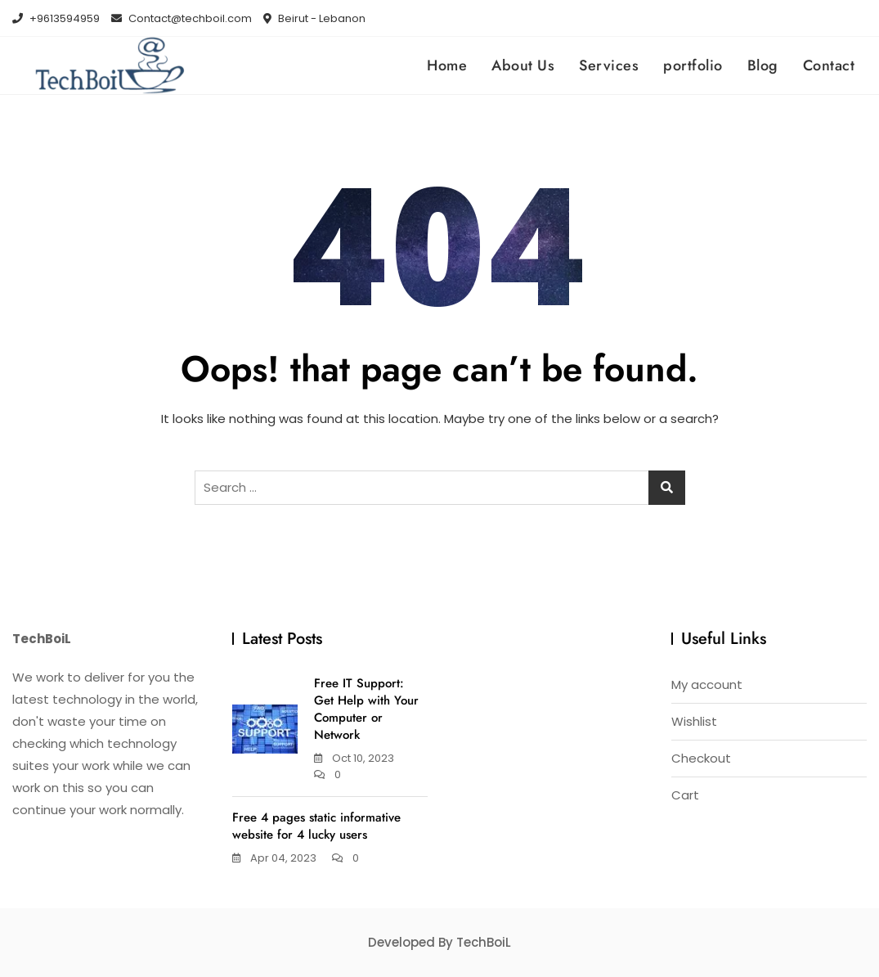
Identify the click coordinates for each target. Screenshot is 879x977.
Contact (829, 65)
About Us (522, 65)
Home (447, 65)
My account (706, 684)
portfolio (693, 65)
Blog (762, 65)
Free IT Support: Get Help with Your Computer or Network (366, 709)
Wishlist (694, 721)
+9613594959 (56, 18)
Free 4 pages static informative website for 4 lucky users (316, 826)
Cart (685, 795)
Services (609, 65)
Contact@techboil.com (181, 18)
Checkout (701, 758)
